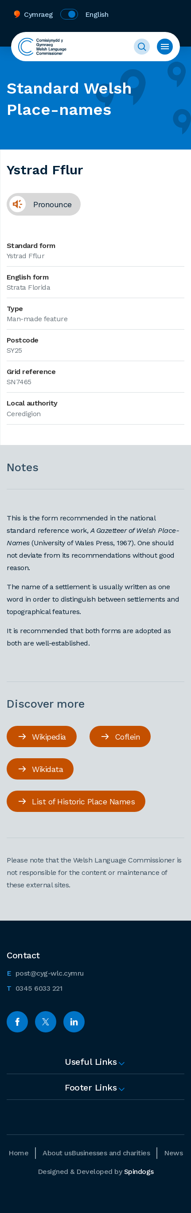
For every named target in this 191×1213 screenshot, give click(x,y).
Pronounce (39, 207)
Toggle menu (165, 46)
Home (18, 1153)
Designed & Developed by (96, 1171)
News (173, 1153)
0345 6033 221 (34, 987)
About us (57, 1153)
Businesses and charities (110, 1153)
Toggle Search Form (142, 47)
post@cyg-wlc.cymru (45, 972)
